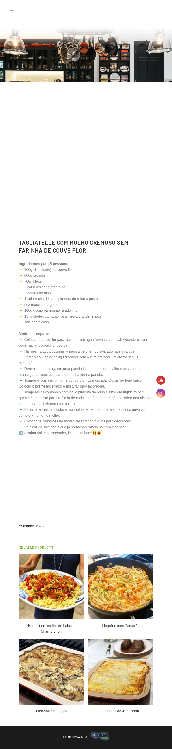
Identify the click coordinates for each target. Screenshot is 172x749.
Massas (41, 526)
